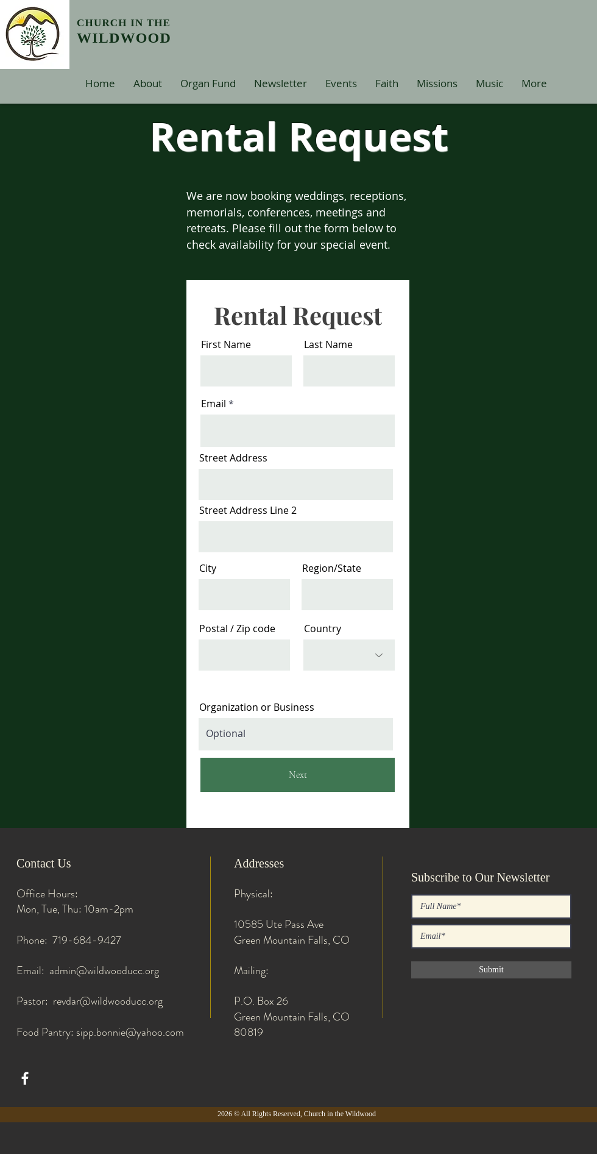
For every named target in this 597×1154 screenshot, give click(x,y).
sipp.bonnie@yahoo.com (130, 1032)
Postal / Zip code (237, 628)
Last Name (328, 344)
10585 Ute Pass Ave (278, 924)
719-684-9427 (86, 940)
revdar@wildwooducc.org (108, 1001)
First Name (226, 344)
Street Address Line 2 (248, 510)
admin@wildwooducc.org (104, 970)
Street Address (233, 458)
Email (213, 403)
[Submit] (491, 969)
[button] (147, 83)
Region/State (331, 568)
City (207, 568)
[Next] (297, 775)
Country (322, 628)
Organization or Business (256, 707)
